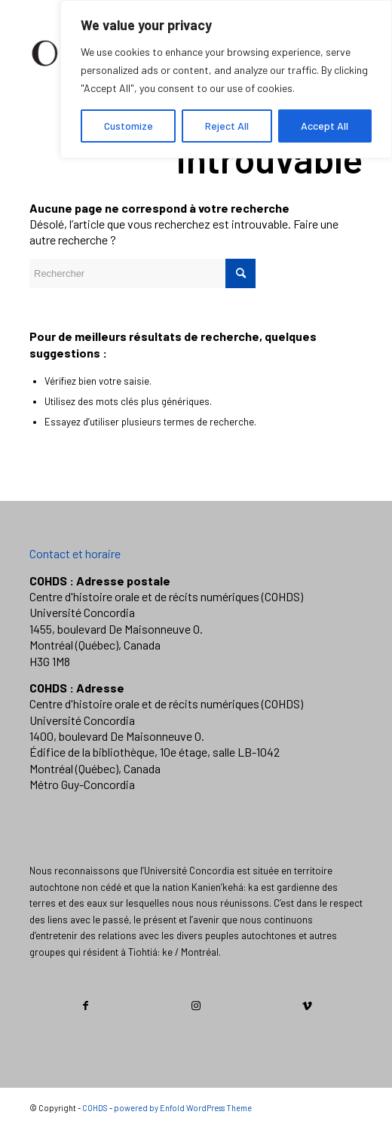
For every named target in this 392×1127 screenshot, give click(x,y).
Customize (128, 125)
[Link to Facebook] (85, 1005)
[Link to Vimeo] (307, 1005)
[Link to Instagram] (197, 1005)
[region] (226, 79)
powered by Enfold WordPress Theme (183, 1108)
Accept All (324, 125)
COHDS (95, 1108)
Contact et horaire (75, 553)
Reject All (227, 125)
